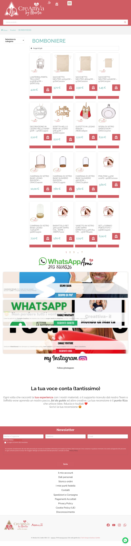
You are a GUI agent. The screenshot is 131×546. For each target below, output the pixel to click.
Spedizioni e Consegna (65, 497)
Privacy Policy (73, 451)
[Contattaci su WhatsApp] (125, 540)
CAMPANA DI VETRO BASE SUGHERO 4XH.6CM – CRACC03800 (85, 179)
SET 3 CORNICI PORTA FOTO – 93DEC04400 (105, 228)
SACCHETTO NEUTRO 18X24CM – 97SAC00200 (85, 79)
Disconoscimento (65, 516)
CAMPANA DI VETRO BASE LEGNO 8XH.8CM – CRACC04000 (39, 179)
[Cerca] (125, 22)
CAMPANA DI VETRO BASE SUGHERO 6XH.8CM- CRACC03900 (62, 179)
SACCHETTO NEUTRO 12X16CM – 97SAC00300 (107, 79)
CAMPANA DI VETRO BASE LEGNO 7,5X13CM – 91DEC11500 (39, 229)
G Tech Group (84, 543)
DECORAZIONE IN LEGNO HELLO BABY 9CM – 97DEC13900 (39, 128)
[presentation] (19, 459)
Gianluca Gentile (95, 543)
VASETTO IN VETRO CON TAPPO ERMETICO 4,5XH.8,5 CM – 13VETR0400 (85, 229)
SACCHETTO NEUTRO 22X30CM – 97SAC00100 (62, 79)
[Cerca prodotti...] (62, 22)
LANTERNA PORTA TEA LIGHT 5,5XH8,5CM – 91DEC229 (38, 80)
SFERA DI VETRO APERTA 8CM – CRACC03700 (106, 128)
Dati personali (65, 478)
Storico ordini (65, 482)
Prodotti (13, 30)
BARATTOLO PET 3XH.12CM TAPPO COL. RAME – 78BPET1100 (61, 229)
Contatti (66, 492)
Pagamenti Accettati (65, 502)
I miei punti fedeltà (65, 487)
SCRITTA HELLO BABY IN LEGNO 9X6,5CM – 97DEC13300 (60, 129)
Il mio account (65, 473)
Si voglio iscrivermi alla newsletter (17, 442)
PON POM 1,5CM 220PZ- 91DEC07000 (108, 177)
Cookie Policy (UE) (65, 512)
